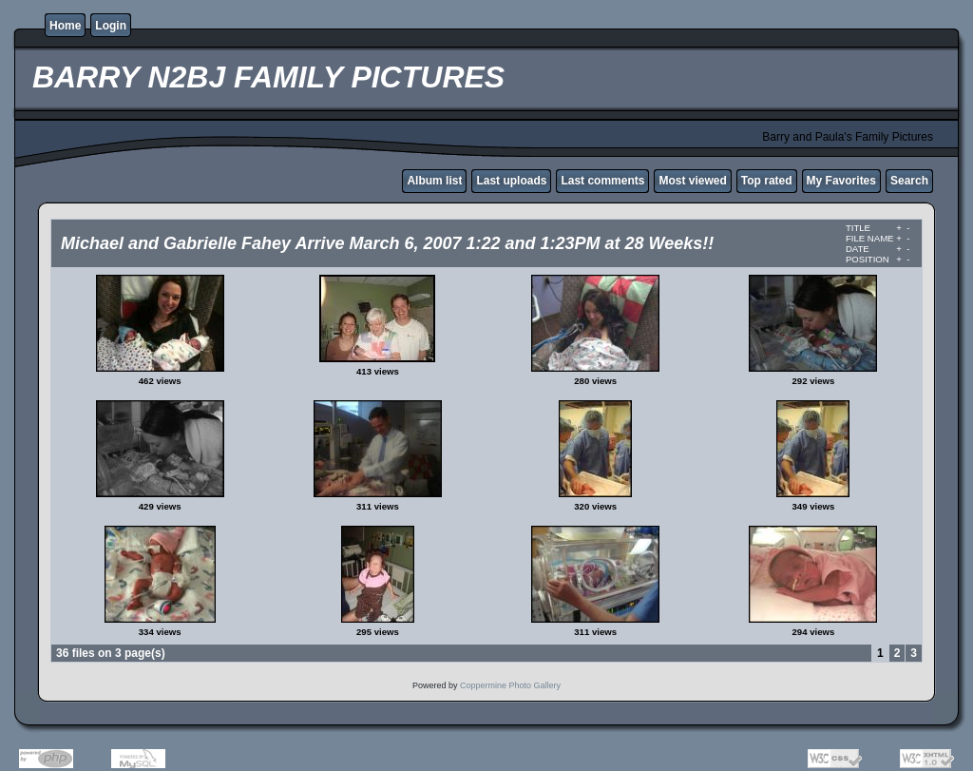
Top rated (766, 180)
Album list (434, 180)
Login (110, 25)
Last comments (602, 180)
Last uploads (511, 180)
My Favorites (841, 180)
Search (909, 180)
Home (65, 25)
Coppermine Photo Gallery (510, 685)
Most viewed (692, 180)
